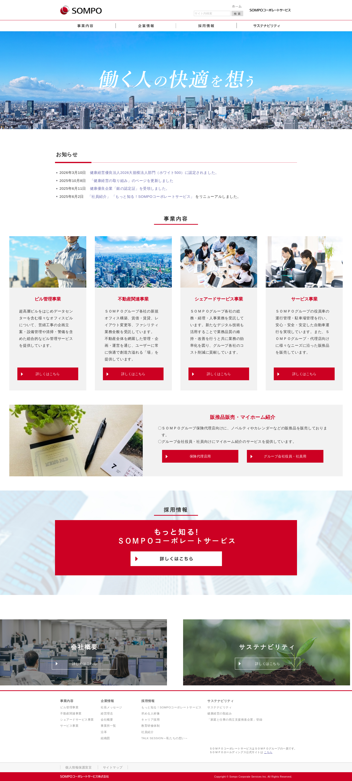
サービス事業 (69, 725)
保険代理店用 (200, 456)
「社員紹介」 (99, 196)
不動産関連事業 (71, 713)
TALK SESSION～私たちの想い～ (164, 738)
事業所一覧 (108, 725)
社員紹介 (147, 732)
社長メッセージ (111, 707)
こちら (268, 752)
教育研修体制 (150, 725)
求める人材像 (150, 713)
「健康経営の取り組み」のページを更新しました (132, 181)
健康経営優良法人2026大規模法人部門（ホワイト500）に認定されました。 (154, 172)
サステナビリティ (220, 701)
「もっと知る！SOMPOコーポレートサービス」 (154, 196)
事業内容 (66, 701)
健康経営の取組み (219, 713)
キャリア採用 (150, 719)
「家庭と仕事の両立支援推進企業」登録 (234, 719)
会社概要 (107, 719)
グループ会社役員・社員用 (285, 456)
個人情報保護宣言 (77, 767)
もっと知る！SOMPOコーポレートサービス (171, 707)
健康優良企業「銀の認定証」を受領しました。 (130, 188)
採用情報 (147, 701)
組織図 (105, 738)
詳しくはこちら (48, 374)
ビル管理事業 (69, 707)
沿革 (104, 732)
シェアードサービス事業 (77, 719)
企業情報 (107, 701)
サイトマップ (110, 767)
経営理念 (107, 713)
